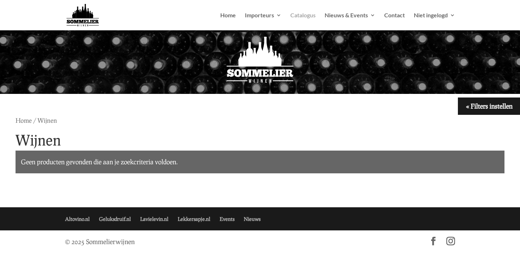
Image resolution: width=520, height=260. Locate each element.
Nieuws (252, 219)
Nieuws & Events (346, 15)
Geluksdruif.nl (115, 219)
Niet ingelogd (431, 15)
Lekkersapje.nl (194, 219)
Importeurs (259, 15)
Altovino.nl (77, 219)
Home (228, 15)
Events (227, 219)
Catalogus (303, 15)
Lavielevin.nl (154, 219)
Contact (394, 15)
